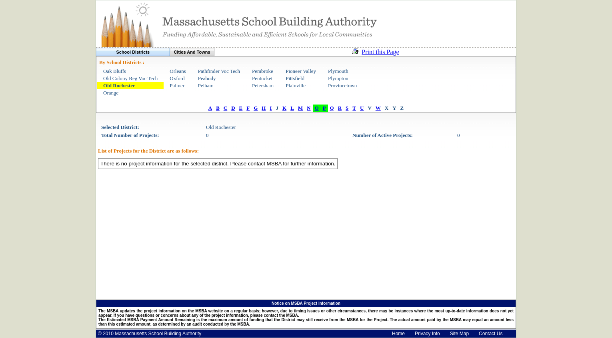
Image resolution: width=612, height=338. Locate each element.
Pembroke (262, 71)
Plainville (296, 85)
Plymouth (338, 71)
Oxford (177, 78)
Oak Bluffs (114, 71)
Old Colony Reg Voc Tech (130, 78)
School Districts (133, 52)
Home (398, 333)
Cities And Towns (192, 52)
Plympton (338, 78)
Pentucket (262, 78)
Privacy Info (427, 333)
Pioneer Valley (301, 71)
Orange (110, 93)
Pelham (206, 85)
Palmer (177, 85)
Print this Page (380, 51)
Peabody (207, 78)
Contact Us (490, 333)
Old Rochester (119, 85)
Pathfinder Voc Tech (219, 71)
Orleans (178, 71)
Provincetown (342, 85)
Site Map (459, 333)
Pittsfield (295, 78)
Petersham (263, 85)
